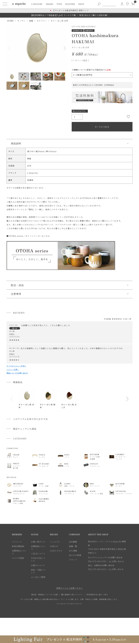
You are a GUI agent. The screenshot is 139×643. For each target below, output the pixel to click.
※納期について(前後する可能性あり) (91, 69)
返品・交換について (38, 571)
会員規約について (19, 552)
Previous (10, 48)
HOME (10, 20)
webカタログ (56, 550)
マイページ (17, 541)
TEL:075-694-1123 (97, 569)
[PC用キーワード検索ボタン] (99, 4)
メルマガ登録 (18, 558)
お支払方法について (38, 559)
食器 (31, 20)
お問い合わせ (116, 561)
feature (70, 4)
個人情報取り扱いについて (71, 594)
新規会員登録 (18, 546)
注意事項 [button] (16, 294)
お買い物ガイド (38, 541)
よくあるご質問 (38, 577)
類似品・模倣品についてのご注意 (44, 594)
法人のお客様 (75, 555)
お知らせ (54, 546)
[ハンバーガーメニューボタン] (5, 4)
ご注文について (38, 553)
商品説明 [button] (16, 143)
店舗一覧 (73, 546)
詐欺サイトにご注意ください (69, 588)
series (49, 4)
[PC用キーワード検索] (109, 4)
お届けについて (38, 565)
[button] (12, 399)
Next (64, 48)
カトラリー (42, 20)
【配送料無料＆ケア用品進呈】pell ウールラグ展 (53, 15)
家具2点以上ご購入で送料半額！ (94, 15)
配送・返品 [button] (17, 285)
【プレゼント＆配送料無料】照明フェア (70, 10)
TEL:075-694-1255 (97, 561)
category (37, 4)
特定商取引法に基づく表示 (97, 594)
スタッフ (73, 559)
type (59, 4)
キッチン (21, 20)
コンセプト (55, 541)
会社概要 (73, 541)
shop (81, 4)
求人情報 (73, 550)
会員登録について (38, 547)
